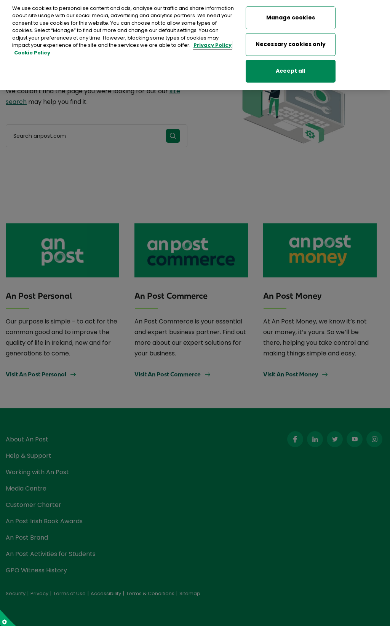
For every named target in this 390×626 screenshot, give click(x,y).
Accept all (290, 68)
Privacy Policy (212, 42)
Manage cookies (290, 14)
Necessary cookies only (291, 41)
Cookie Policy (32, 49)
